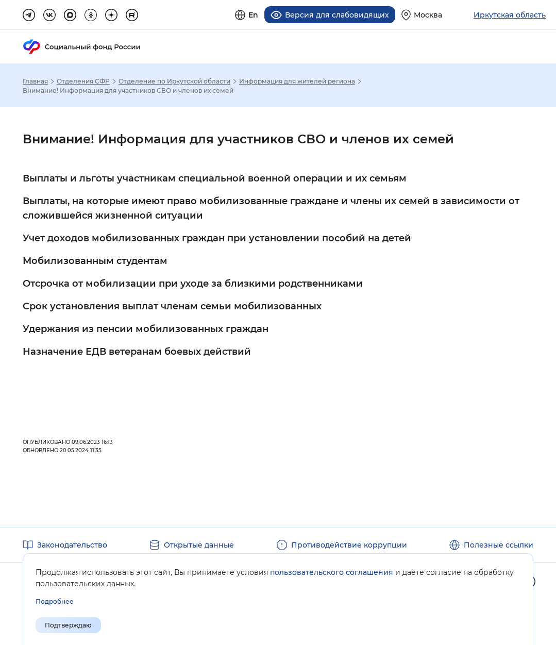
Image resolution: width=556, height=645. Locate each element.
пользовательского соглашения (331, 572)
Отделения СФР (83, 81)
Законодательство (72, 545)
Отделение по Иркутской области (174, 81)
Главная (35, 81)
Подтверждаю (68, 625)
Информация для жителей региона (297, 81)
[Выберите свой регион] (421, 14)
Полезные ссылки (498, 545)
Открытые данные (199, 545)
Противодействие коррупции (349, 545)
